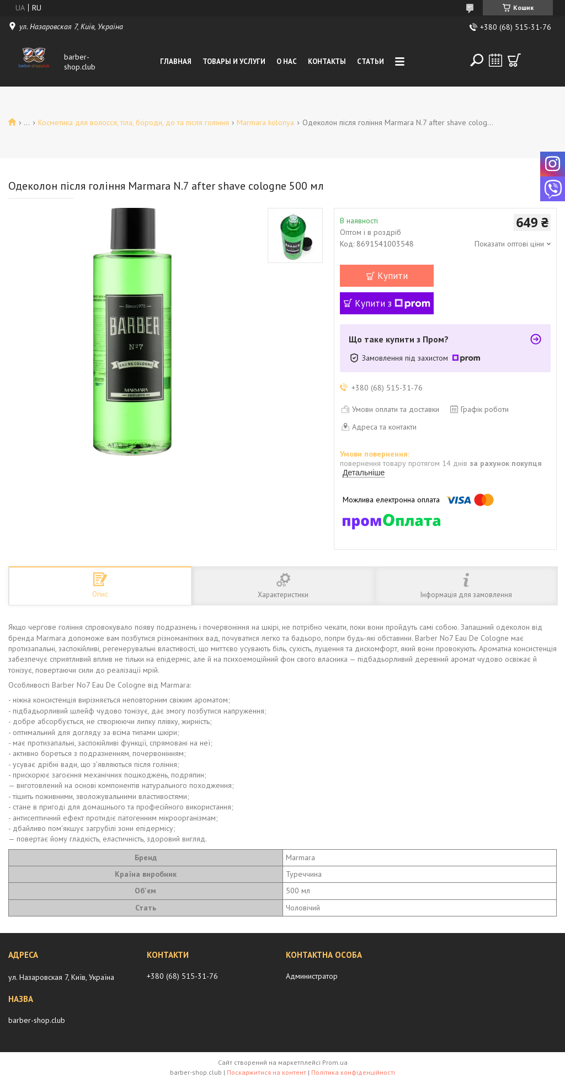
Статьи (370, 61)
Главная (175, 61)
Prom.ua (335, 1062)
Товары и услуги (233, 61)
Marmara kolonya (265, 122)
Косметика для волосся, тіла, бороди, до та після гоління (133, 122)
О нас (286, 61)
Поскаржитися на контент (266, 1072)
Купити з (392, 303)
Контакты (327, 61)
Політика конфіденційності (353, 1072)
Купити (392, 276)
